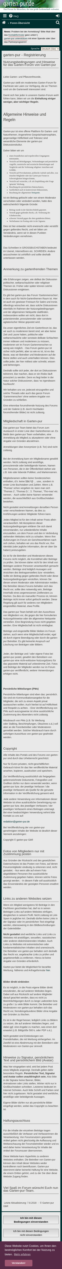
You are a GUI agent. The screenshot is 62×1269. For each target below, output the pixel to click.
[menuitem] (13, 16)
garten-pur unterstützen (15, 38)
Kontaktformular (16, 35)
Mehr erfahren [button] (22, 1254)
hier (48, 970)
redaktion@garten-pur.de (16, 821)
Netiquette (35, 193)
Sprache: (35, 48)
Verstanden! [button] (18, 1263)
